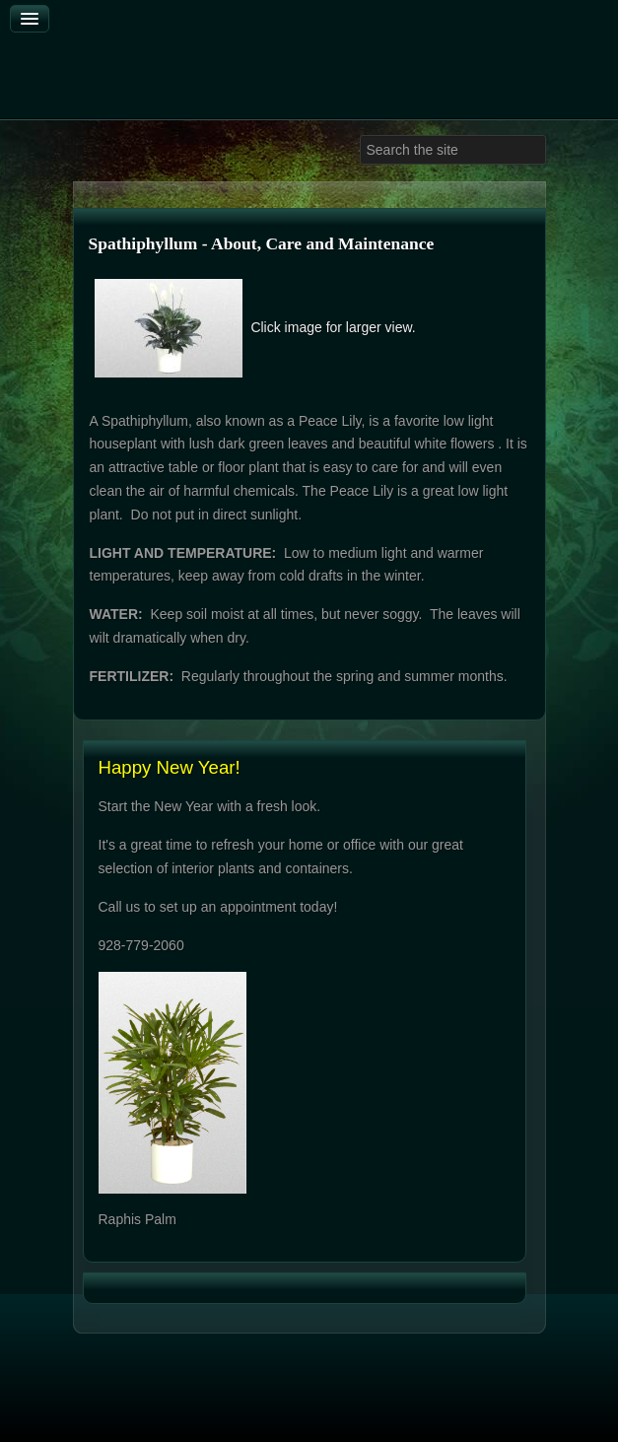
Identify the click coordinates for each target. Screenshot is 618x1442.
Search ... (360, 135)
